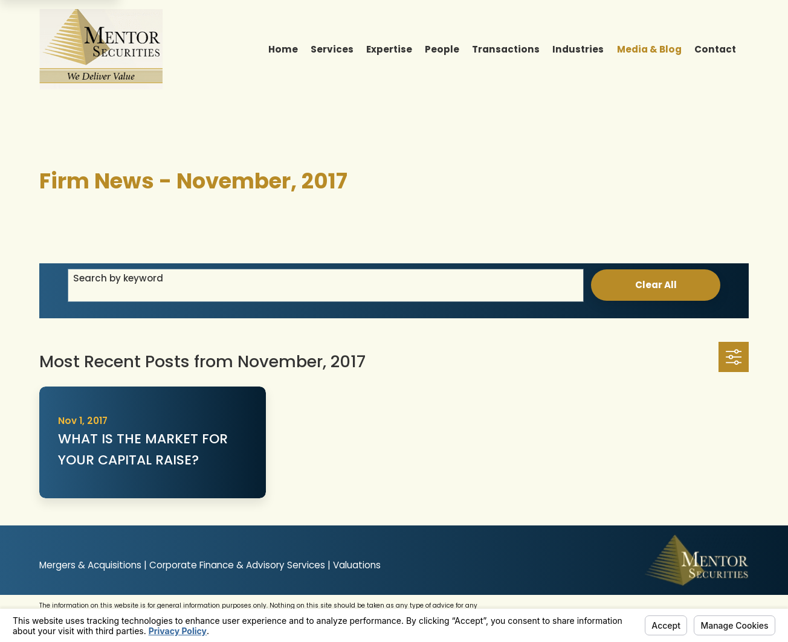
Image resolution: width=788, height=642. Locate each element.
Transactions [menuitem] (506, 49)
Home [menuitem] (283, 49)
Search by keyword (118, 278)
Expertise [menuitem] (389, 49)
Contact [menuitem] (715, 49)
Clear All (656, 284)
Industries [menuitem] (578, 49)
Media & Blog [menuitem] (649, 49)
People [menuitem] (442, 49)
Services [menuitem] (332, 49)
